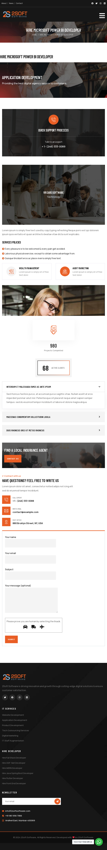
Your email (30, 558)
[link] (26, 271)
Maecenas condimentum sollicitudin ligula (28, 416)
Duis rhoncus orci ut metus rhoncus (25, 430)
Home (34, 34)
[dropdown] (98, 14)
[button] (53, 386)
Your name (30, 542)
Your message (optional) (31, 599)
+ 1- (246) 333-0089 (53, 146)
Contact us (13, 458)
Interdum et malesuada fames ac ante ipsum (28, 386)
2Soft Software (85, 837)
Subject (30, 574)
